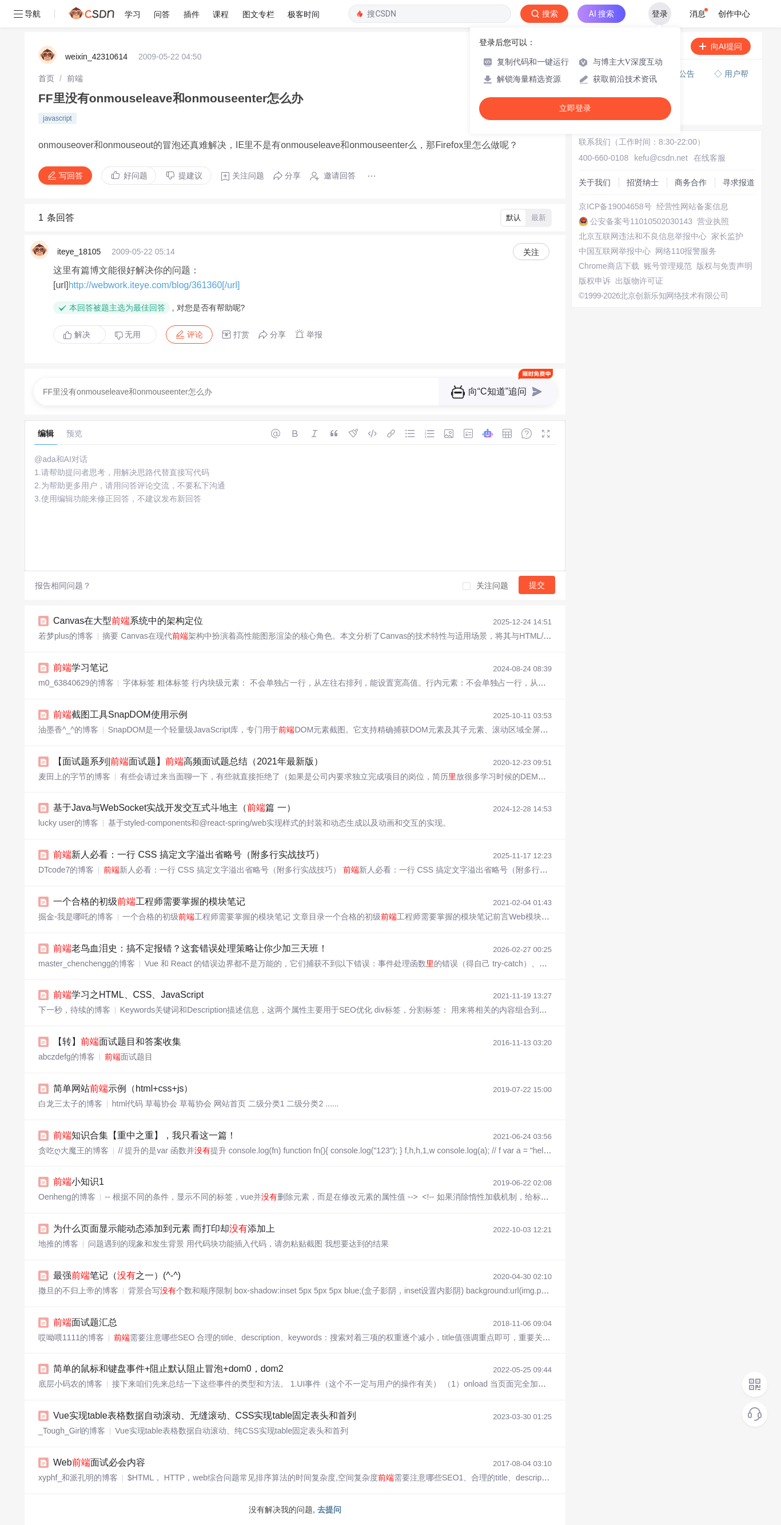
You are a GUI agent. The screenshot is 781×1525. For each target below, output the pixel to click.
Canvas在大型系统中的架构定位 (128, 621)
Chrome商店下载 (609, 265)
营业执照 (713, 221)
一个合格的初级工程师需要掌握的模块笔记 (149, 901)
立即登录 (575, 108)
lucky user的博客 (68, 822)
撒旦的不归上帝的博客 (78, 1290)
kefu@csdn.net (661, 157)
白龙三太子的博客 (70, 1103)
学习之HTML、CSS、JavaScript (128, 995)
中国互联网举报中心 (615, 251)
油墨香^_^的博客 (68, 729)
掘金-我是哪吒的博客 (75, 916)
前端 (75, 78)
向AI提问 (720, 46)
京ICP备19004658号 (615, 206)
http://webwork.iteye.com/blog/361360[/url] (154, 285)
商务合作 (691, 182)
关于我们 (595, 182)
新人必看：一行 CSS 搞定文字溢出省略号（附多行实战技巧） (188, 854)
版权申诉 (595, 280)
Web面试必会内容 (99, 1462)
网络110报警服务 (685, 251)
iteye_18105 (79, 251)
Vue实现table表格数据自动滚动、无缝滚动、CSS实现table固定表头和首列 (204, 1415)
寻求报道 (739, 182)
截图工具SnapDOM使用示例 (120, 714)
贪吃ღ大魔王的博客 (73, 1150)
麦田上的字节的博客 (74, 776)
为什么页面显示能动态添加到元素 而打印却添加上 (164, 1228)
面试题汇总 (85, 1322)
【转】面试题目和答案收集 (117, 1041)
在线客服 (710, 157)
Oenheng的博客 (66, 1196)
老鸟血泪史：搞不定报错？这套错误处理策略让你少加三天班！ (190, 948)
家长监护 (727, 236)
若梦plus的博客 (65, 635)
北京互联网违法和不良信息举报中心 (643, 236)
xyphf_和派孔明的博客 (78, 1477)
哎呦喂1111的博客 (71, 1337)
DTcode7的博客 (66, 869)
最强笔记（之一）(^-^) (117, 1275)
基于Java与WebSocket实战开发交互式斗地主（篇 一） (174, 808)
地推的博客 (58, 1243)
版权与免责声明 (724, 265)
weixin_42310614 (96, 56)
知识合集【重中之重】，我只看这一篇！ (144, 1135)
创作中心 (734, 13)
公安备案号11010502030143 (641, 221)
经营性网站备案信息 (692, 206)
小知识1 (78, 1181)
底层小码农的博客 (70, 1383)
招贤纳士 (643, 182)
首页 (46, 78)
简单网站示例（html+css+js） (123, 1088)
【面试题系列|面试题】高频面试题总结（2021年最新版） (188, 761)
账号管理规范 (668, 265)
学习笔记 (80, 667)
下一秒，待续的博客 (74, 1009)
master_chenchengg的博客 (86, 963)
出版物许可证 (639, 280)
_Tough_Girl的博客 (72, 1430)
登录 (660, 13)
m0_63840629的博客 (76, 682)
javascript (57, 118)
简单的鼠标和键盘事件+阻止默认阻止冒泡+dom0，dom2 (168, 1368)
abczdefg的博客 (66, 1056)
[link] (46, 78)
